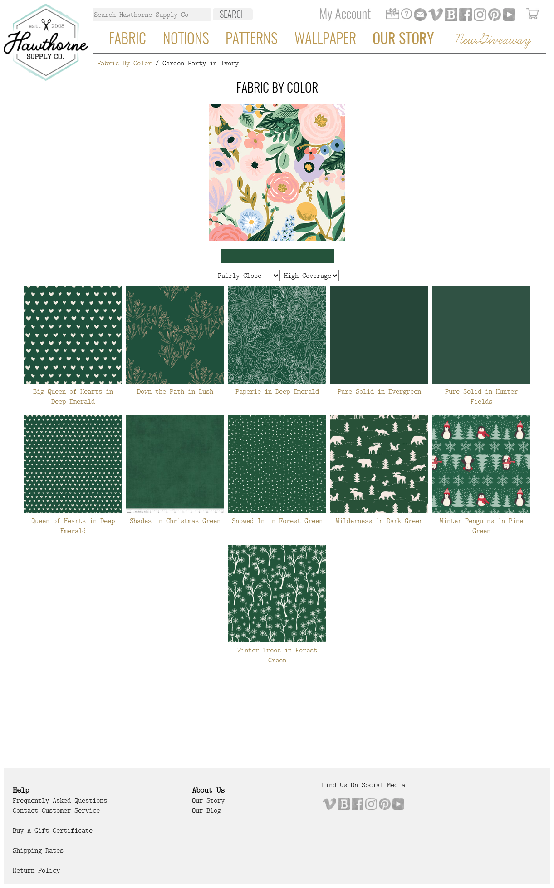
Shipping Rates (38, 850)
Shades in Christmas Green (175, 521)
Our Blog (206, 810)
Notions (186, 39)
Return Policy (36, 870)
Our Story (403, 39)
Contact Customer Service (56, 810)
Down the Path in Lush (175, 391)
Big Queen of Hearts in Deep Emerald (73, 396)
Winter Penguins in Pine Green (481, 526)
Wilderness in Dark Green (379, 521)
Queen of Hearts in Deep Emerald (73, 526)
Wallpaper (325, 39)
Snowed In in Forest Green (277, 521)
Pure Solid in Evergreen (379, 391)
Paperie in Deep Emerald (277, 391)
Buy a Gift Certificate (53, 830)
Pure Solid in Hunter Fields (481, 396)
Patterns (252, 39)
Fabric (127, 39)
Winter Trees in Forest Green (277, 655)
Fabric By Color (124, 63)
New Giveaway (492, 40)
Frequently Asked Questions (60, 800)
